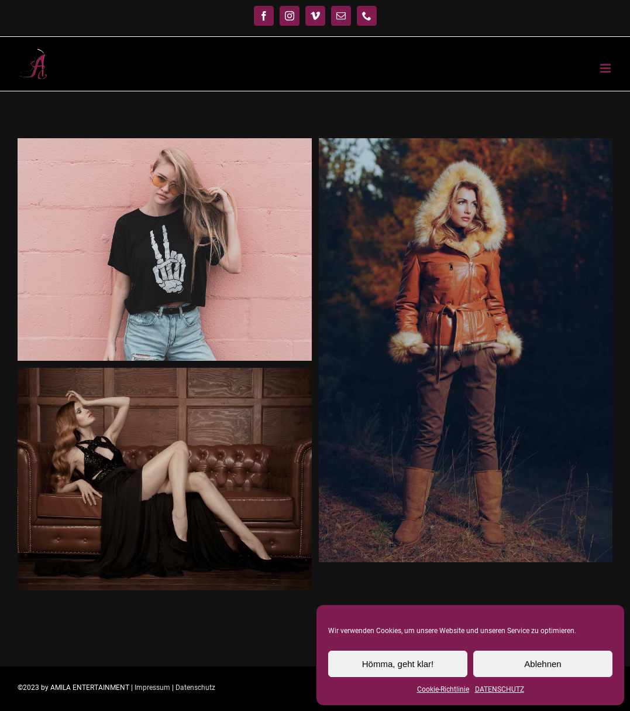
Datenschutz (195, 687)
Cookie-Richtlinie (443, 689)
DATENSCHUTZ (499, 689)
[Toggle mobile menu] (606, 68)
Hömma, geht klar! (398, 664)
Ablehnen (542, 664)
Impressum (152, 687)
